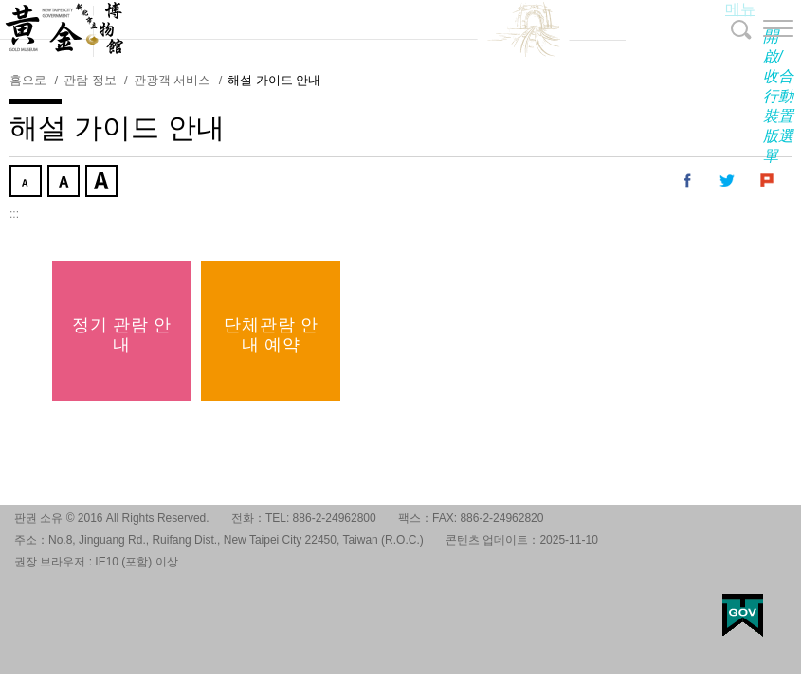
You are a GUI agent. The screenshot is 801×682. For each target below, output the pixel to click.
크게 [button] (103, 183)
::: (14, 214)
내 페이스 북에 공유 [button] (688, 181)
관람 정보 (90, 80)
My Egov (742, 615)
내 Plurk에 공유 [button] (768, 181)
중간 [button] (65, 183)
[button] (763, 28)
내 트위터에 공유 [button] (728, 181)
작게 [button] (27, 183)
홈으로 (27, 80)
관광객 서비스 (172, 80)
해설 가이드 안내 (274, 80)
